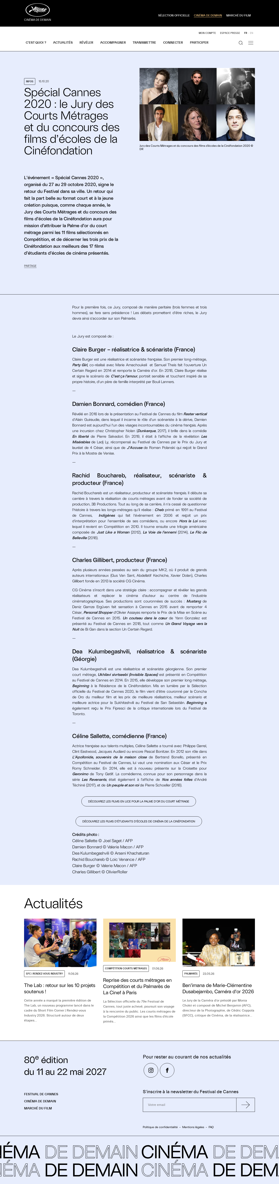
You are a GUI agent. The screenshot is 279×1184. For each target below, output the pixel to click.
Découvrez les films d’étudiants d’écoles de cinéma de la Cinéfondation (138, 821)
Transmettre (144, 42)
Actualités (63, 42)
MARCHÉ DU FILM (238, 15)
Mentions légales (193, 1127)
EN (251, 33)
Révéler (86, 42)
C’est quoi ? (36, 42)
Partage (30, 266)
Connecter (173, 42)
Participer (199, 42)
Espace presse (230, 33)
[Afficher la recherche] (240, 42)
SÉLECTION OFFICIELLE (174, 15)
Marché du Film (38, 1108)
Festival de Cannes (41, 1094)
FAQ (211, 1127)
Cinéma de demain (40, 1101)
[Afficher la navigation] (250, 42)
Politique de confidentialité (160, 1127)
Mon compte (207, 33)
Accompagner (113, 42)
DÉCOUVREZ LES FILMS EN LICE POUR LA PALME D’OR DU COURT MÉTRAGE (138, 801)
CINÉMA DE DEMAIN (208, 15)
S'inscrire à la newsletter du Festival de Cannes (191, 1091)
